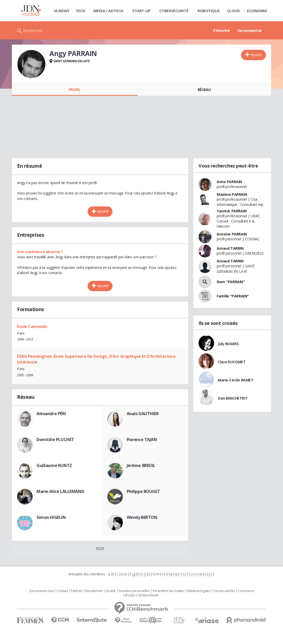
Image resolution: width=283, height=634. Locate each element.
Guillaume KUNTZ (54, 465)
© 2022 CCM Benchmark (141, 595)
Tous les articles (224, 591)
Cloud (233, 10)
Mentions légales (198, 591)
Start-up (141, 10)
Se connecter (250, 30)
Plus (100, 548)
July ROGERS (228, 343)
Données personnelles (134, 591)
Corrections (246, 591)
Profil (74, 89)
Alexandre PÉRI (51, 413)
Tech (80, 10)
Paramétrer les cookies (168, 591)
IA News (61, 10)
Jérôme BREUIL (141, 465)
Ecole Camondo (32, 326)
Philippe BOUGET (143, 491)
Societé (111, 591)
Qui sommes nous (41, 591)
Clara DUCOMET (232, 361)
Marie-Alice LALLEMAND (60, 491)
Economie (257, 10)
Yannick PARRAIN (232, 210)
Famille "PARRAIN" (233, 296)
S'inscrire (221, 30)
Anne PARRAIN (229, 181)
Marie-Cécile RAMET (235, 380)
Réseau (204, 89)
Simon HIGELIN (51, 517)
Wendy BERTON (142, 517)
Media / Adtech (108, 10)
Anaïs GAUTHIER (143, 413)
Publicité (76, 591)
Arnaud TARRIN (230, 248)
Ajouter (256, 54)
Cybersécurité (173, 10)
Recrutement (94, 591)
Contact (62, 591)
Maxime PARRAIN (232, 194)
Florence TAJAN (142, 439)
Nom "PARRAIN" (231, 281)
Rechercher (33, 30)
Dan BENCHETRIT (232, 398)
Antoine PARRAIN (232, 234)
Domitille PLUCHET (55, 439)
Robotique (208, 10)
